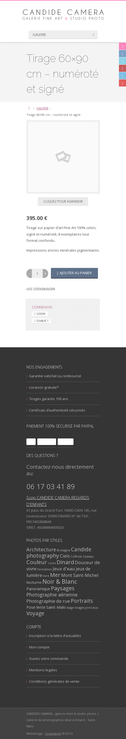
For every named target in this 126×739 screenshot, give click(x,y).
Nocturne (34, 582)
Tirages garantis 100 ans (48, 398)
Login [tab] (41, 314)
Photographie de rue (48, 601)
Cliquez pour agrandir (63, 201)
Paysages (63, 588)
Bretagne (63, 550)
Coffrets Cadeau (82, 556)
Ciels (65, 556)
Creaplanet (53, 733)
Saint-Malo (56, 607)
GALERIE (42, 108)
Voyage (35, 613)
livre (46, 576)
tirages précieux (86, 607)
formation (44, 569)
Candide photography (58, 552)
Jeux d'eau (64, 568)
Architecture (41, 549)
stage (70, 607)
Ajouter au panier (76, 272)
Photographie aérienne (52, 594)
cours (52, 563)
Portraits (82, 600)
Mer (55, 575)
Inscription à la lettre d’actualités (55, 635)
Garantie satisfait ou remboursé (55, 375)
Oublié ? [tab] (42, 321)
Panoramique (38, 588)
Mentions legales (43, 669)
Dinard (65, 562)
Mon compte (39, 647)
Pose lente (35, 607)
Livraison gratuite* (44, 387)
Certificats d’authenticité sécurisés (57, 410)
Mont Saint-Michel (79, 575)
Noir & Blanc (59, 581)
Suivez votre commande (48, 658)
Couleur (36, 562)
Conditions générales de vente (54, 681)
